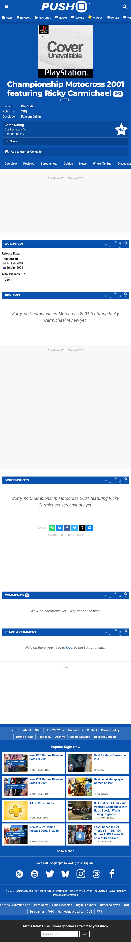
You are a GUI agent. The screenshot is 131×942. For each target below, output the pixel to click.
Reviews (28, 163)
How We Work (55, 730)
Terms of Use (24, 737)
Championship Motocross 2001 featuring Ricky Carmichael (65, 89)
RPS (99, 911)
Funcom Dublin (31, 116)
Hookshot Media (24, 891)
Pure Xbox (41, 905)
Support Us (75, 730)
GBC (7, 279)
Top (15, 730)
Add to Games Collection (24, 152)
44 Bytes (87, 891)
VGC (51, 911)
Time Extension (62, 905)
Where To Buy (102, 163)
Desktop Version (105, 737)
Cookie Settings (79, 737)
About (27, 730)
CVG (89, 911)
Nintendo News (110, 905)
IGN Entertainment (57, 891)
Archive (60, 737)
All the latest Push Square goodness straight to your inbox (65, 926)
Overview (11, 163)
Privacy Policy (110, 730)
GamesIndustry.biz (70, 911)
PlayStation (28, 106)
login (69, 647)
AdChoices (100, 891)
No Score (12, 141)
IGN (126, 905)
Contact (92, 730)
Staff (38, 730)
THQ (24, 111)
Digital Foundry (86, 905)
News (83, 163)
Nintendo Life (21, 905)
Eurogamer (37, 911)
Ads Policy (44, 737)
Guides (68, 163)
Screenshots (49, 163)
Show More (65, 851)
